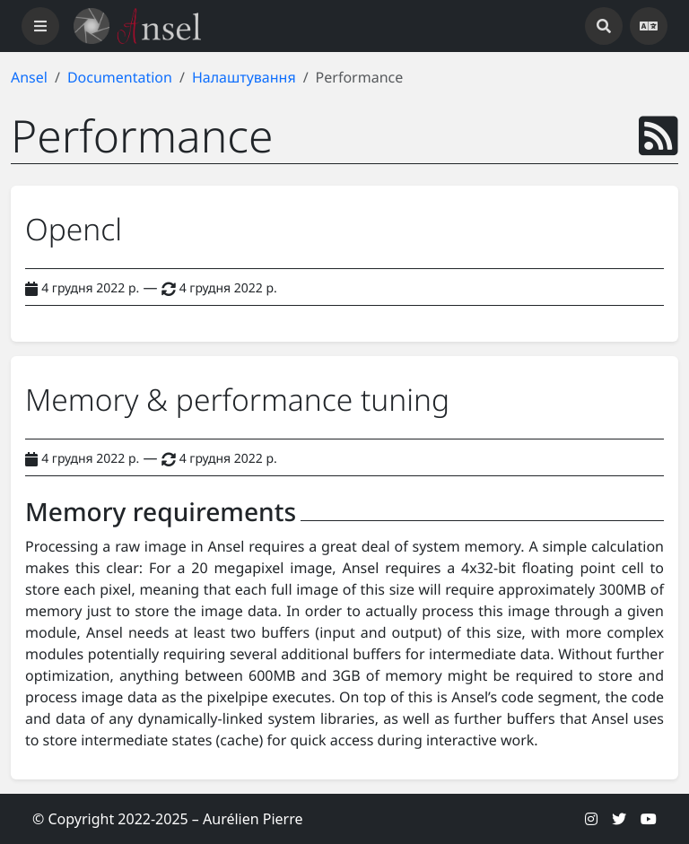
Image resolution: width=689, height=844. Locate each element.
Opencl (73, 229)
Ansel (29, 77)
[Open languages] (648, 26)
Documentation (119, 77)
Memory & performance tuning (237, 399)
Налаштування (244, 77)
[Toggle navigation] (40, 26)
